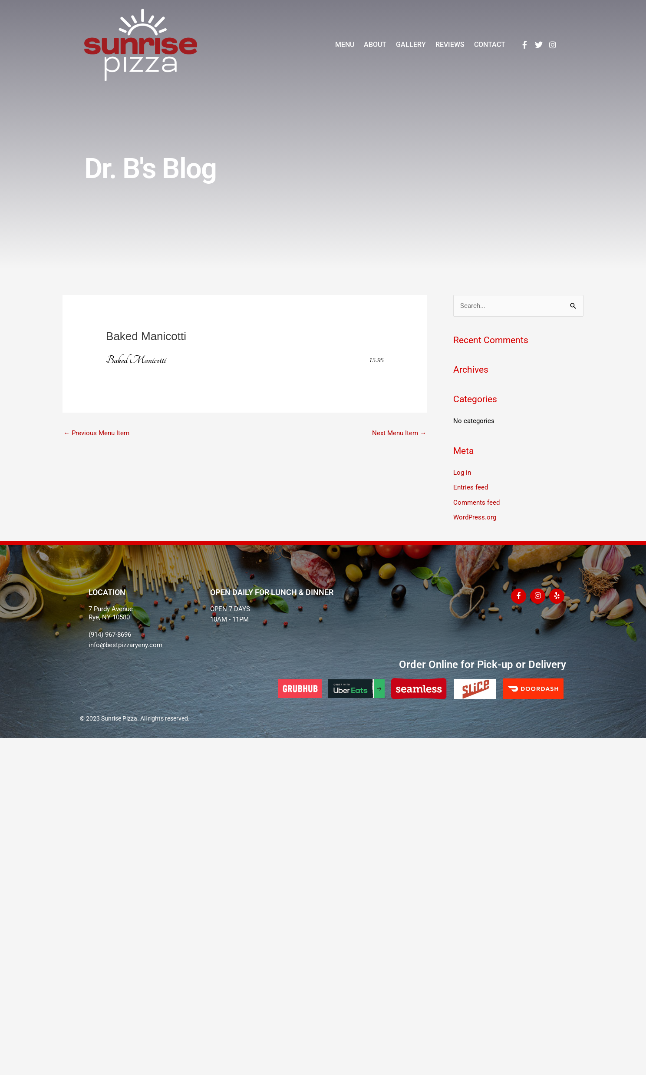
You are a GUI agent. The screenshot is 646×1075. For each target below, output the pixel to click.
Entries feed (470, 487)
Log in (462, 472)
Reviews (450, 44)
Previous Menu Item (96, 433)
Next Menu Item (399, 433)
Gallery (411, 44)
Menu (344, 44)
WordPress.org (474, 516)
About (375, 44)
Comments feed (476, 502)
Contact (489, 44)
